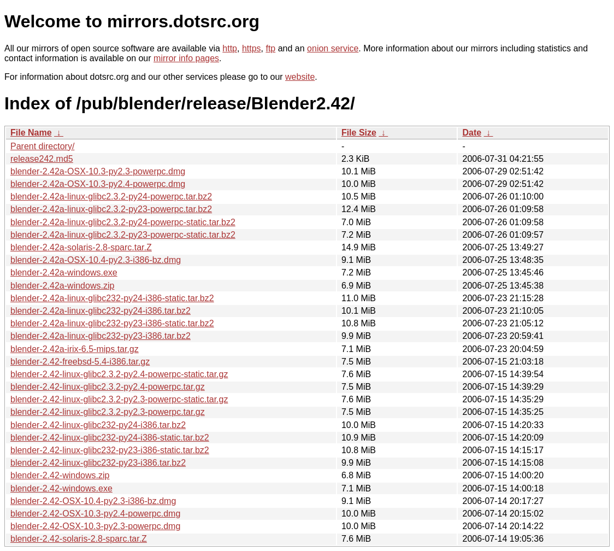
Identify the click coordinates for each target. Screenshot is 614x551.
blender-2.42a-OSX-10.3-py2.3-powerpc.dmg (97, 171)
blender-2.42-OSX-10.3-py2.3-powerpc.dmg (95, 526)
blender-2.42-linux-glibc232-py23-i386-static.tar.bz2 (109, 450)
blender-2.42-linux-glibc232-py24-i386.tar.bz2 (98, 425)
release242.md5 (41, 158)
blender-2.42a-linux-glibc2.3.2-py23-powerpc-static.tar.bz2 (122, 234)
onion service (332, 48)
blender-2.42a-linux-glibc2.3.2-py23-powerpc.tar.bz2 (111, 209)
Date (471, 132)
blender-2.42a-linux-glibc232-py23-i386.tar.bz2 (100, 336)
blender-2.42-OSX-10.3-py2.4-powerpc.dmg (95, 513)
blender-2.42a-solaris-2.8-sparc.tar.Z (81, 247)
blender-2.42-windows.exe (61, 488)
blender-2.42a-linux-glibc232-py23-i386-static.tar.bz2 (112, 323)
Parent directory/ (42, 146)
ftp (270, 48)
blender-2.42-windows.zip (59, 475)
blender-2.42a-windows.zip (62, 285)
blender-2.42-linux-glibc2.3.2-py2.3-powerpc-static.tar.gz (119, 399)
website (300, 76)
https (251, 48)
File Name (31, 132)
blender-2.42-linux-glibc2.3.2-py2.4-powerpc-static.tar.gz (119, 374)
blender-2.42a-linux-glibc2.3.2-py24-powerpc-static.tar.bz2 (122, 222)
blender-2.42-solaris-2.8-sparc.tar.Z (78, 538)
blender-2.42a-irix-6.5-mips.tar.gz (74, 349)
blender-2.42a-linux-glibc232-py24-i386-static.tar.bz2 (112, 298)
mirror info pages (186, 58)
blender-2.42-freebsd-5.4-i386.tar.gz (80, 361)
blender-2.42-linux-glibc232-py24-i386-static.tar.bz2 (109, 437)
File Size (358, 132)
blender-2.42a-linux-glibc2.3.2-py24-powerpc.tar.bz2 (111, 196)
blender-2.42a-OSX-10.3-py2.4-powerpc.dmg (97, 184)
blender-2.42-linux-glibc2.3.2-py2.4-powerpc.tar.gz (107, 386)
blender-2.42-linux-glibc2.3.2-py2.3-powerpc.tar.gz (107, 412)
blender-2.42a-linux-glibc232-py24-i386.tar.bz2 (100, 310)
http (229, 48)
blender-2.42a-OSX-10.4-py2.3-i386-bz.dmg (95, 260)
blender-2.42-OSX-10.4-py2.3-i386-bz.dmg (93, 501)
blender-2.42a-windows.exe (63, 272)
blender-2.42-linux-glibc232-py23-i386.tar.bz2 (98, 462)
